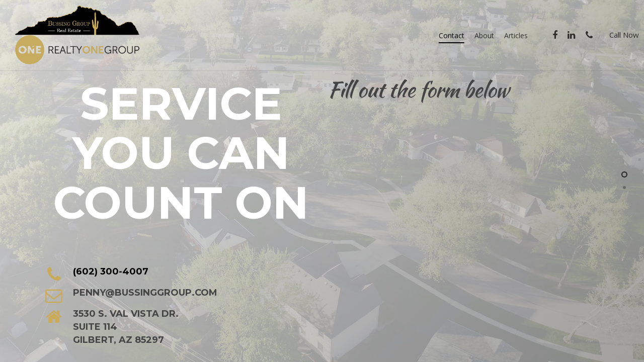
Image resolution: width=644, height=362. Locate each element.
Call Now (624, 35)
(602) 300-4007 (110, 271)
